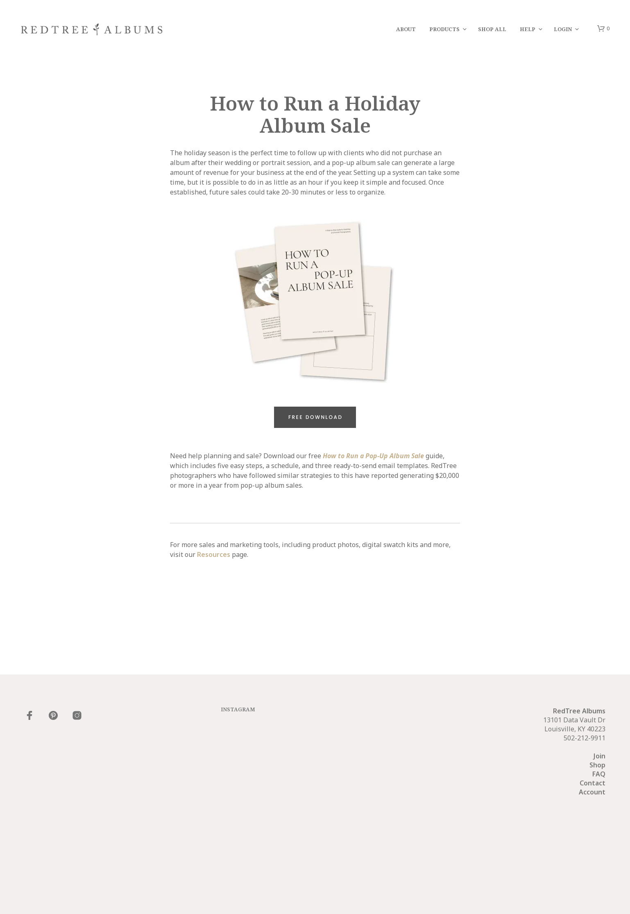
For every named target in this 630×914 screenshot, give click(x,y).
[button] (603, 29)
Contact (592, 782)
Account (592, 791)
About (406, 29)
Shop (597, 764)
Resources (213, 554)
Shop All (492, 29)
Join (599, 755)
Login (563, 29)
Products (444, 29)
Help (527, 29)
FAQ (598, 773)
